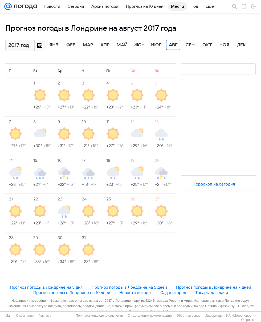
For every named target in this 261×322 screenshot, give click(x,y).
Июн (139, 45)
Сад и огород (173, 292)
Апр (104, 45)
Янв (53, 45)
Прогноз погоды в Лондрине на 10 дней (71, 292)
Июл (156, 45)
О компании (25, 315)
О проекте (248, 320)
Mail (8, 315)
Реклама (44, 315)
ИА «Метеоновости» (241, 315)
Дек (241, 45)
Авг (173, 45)
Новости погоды (135, 292)
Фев (71, 45)
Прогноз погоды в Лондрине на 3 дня (46, 287)
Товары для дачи (211, 292)
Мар (88, 45)
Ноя (224, 45)
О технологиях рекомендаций (150, 315)
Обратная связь (188, 315)
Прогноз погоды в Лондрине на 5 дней (129, 287)
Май (122, 45)
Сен (190, 45)
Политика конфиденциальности (99, 315)
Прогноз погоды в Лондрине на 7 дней (213, 287)
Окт (207, 45)
